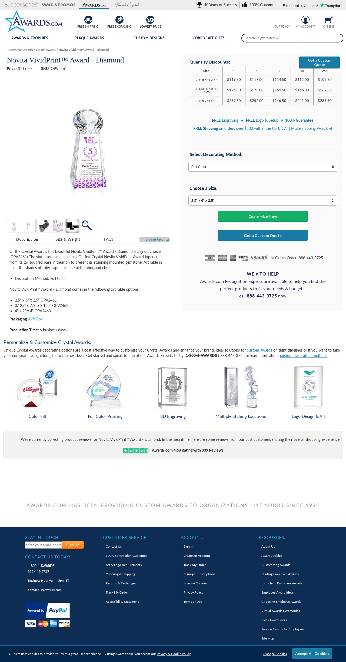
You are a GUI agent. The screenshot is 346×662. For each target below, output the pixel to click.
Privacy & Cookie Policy (174, 654)
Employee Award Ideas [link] (277, 592)
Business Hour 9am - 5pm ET (48, 580)
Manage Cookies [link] (195, 583)
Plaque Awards (89, 38)
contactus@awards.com (45, 590)
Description (27, 239)
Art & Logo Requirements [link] (124, 565)
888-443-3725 (41, 568)
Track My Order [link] (117, 592)
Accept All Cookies (312, 653)
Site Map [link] (267, 638)
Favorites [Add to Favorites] (157, 239)
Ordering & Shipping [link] (120, 574)
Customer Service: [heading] (125, 537)
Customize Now (262, 216)
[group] (282, 19)
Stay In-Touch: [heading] (42, 537)
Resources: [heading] (272, 537)
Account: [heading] (192, 537)
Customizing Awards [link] (275, 565)
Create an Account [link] (197, 556)
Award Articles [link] (271, 556)
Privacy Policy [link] (193, 592)
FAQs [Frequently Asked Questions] (108, 239)
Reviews (212, 450)
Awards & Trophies (29, 38)
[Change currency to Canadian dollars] (286, 19)
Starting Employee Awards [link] (280, 574)
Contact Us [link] (114, 546)
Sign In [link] (188, 546)
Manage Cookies (275, 654)
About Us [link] (268, 546)
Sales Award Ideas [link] (274, 620)
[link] (217, 4)
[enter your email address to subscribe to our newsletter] (43, 545)
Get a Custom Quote (319, 62)
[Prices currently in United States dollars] (277, 19)
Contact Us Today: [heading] (47, 556)
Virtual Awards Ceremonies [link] (280, 611)
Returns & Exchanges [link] (121, 583)
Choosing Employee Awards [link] (281, 602)
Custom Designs (149, 38)
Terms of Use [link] (193, 602)
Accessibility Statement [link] (122, 602)
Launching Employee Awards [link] (281, 583)
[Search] (337, 38)
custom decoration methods (303, 355)
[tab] (27, 239)
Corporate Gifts (209, 38)
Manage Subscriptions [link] (199, 574)
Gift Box (36, 319)
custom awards (259, 350)
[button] (22, 5)
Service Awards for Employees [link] (282, 629)
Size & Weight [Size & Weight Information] (68, 239)
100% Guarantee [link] (126, 556)
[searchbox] (292, 38)
